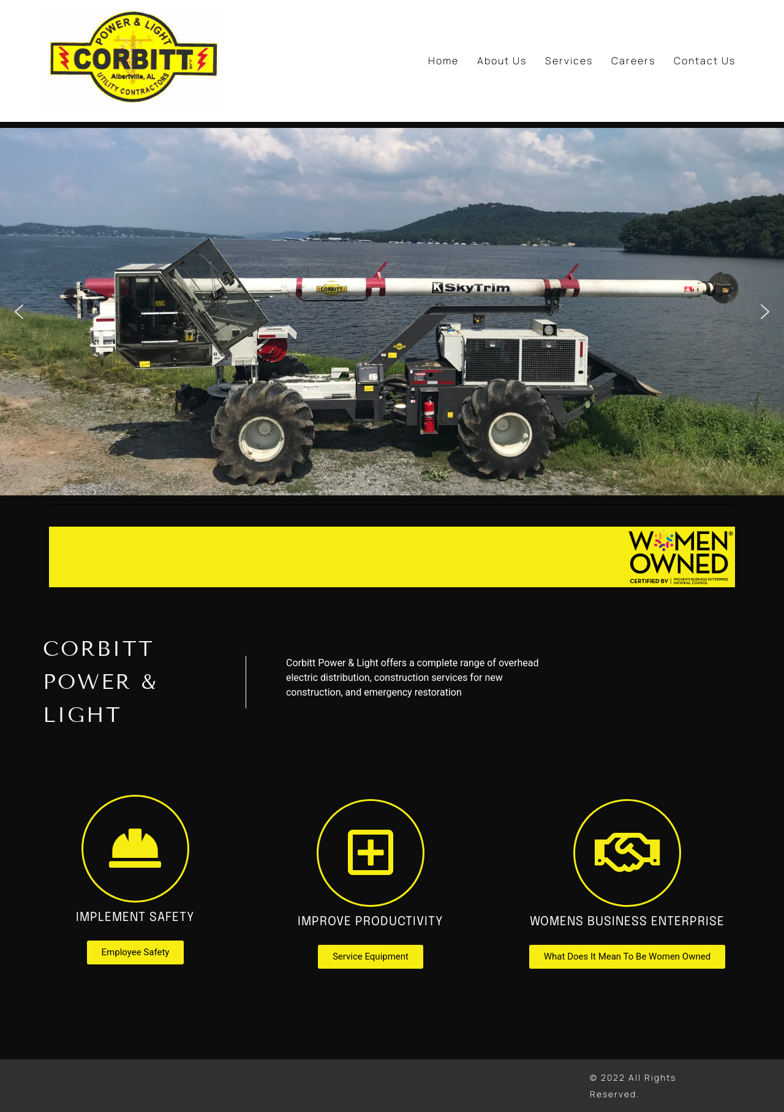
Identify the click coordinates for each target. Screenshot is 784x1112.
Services (569, 60)
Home (443, 60)
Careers (633, 60)
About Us (502, 60)
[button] (19, 311)
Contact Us (705, 60)
